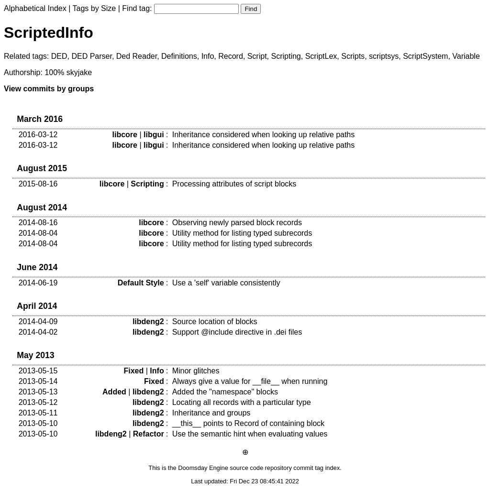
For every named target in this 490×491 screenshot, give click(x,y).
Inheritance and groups (211, 413)
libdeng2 (148, 321)
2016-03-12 (38, 135)
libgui (154, 135)
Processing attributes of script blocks (234, 184)
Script (257, 56)
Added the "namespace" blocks (225, 392)
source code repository (260, 467)
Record (230, 56)
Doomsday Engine (203, 467)
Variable (466, 56)
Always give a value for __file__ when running (250, 381)
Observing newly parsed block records (237, 222)
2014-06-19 (38, 283)
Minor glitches (196, 371)
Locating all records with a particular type (241, 402)
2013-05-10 (38, 423)
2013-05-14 (38, 381)
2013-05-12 (38, 402)
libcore (124, 135)
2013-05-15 (38, 371)
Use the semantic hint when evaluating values (250, 434)
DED (59, 56)
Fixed (134, 371)
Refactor (148, 434)
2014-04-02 (38, 332)
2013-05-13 (38, 392)
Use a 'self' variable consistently (226, 283)
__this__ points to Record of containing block (248, 423)
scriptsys (384, 56)
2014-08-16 (38, 222)
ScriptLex (321, 56)
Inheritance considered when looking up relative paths (263, 135)
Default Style (141, 283)
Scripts (353, 56)
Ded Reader (136, 56)
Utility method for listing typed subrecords (242, 233)
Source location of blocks (214, 321)
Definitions (179, 56)
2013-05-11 (38, 413)
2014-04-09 (38, 321)
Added (114, 392)
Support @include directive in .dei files (237, 332)
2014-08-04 (38, 233)
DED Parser (91, 56)
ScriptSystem (425, 56)
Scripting (286, 56)
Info (207, 56)
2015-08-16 (38, 184)
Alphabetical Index (35, 8)
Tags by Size (94, 8)
